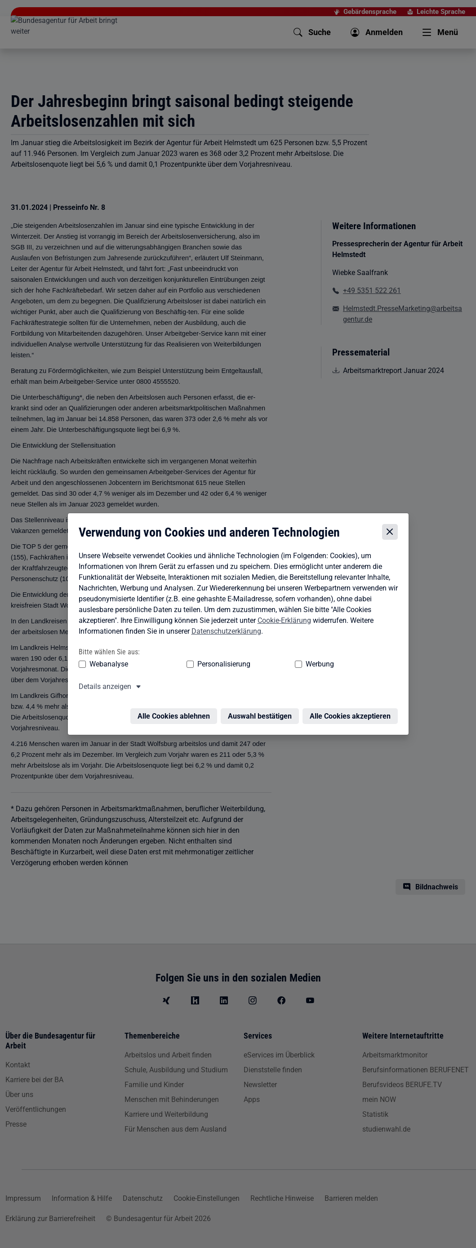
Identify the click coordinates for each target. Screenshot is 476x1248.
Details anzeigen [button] (102, 688)
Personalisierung (196, 666)
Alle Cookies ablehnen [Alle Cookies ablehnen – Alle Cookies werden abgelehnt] (176, 712)
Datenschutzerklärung (224, 633)
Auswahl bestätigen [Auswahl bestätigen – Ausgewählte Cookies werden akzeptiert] (262, 712)
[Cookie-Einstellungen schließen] (392, 534)
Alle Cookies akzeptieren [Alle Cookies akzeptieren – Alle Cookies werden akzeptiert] (352, 712)
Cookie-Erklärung (282, 622)
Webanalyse (106, 666)
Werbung (267, 666)
